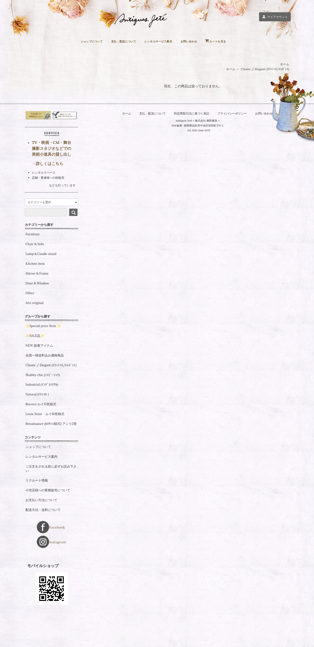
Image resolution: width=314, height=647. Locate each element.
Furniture (33, 264)
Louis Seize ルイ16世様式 (45, 443)
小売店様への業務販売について (48, 519)
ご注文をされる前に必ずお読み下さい (51, 498)
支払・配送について (119, 41)
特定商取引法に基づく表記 (191, 114)
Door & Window (37, 313)
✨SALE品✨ (35, 365)
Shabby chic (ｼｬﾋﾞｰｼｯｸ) (43, 404)
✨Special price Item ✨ (43, 355)
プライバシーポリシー (234, 114)
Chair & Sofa (35, 274)
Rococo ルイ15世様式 (41, 434)
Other (30, 322)
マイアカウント (275, 16)
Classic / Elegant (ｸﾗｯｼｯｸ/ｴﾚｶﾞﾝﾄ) (265, 69)
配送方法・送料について (43, 539)
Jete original (34, 332)
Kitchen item (35, 293)
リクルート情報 (37, 510)
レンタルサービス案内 (160, 41)
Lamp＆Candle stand (41, 283)
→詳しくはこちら (47, 192)
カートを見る (227, 41)
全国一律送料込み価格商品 (45, 385)
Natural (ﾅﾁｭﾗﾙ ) (37, 424)
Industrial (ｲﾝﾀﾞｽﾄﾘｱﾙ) (42, 414)
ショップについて (82, 41)
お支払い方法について (41, 529)
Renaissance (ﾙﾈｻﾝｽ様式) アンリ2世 (51, 453)
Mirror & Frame (37, 303)
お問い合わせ (195, 41)
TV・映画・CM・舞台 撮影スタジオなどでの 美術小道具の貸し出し (51, 177)
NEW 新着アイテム (39, 375)
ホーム (284, 64)
